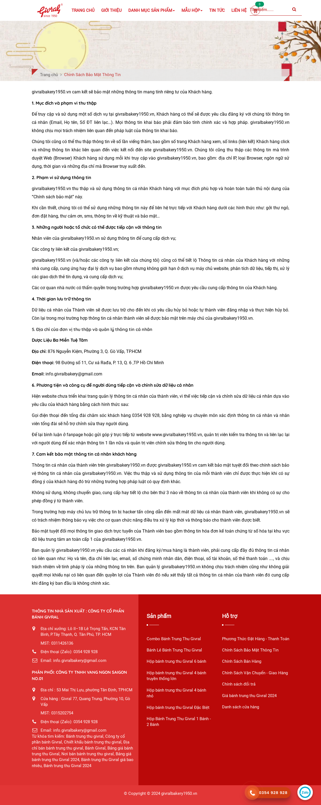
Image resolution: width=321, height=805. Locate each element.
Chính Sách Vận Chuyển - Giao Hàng (255, 672)
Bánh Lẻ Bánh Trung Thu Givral (174, 650)
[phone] (252, 793)
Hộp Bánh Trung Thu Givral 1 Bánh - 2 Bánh (179, 721)
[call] (268, 792)
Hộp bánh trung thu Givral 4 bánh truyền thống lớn (176, 675)
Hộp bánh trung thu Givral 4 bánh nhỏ (176, 693)
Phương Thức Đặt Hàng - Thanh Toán (255, 638)
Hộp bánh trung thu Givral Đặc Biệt (178, 707)
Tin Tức (217, 10)
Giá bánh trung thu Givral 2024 (249, 695)
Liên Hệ (239, 10)
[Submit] (294, 10)
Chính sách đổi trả (238, 684)
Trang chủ (83, 10)
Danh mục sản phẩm (151, 10)
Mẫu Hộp (192, 10)
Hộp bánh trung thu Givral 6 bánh (176, 661)
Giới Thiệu (111, 10)
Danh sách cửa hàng (240, 706)
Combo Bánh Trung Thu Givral (174, 638)
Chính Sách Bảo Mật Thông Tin (250, 650)
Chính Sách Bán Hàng (241, 661)
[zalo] (305, 792)
